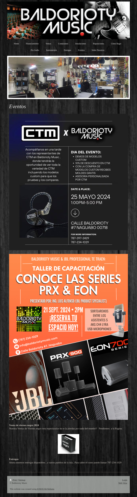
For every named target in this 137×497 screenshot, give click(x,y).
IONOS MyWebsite (45, 489)
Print (13, 480)
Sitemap (21, 480)
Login (124, 480)
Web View (122, 483)
